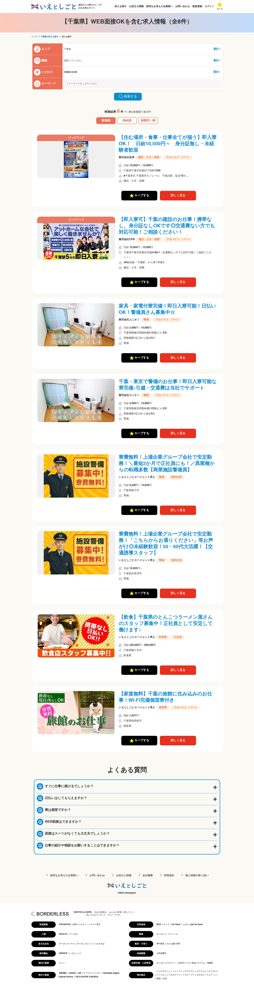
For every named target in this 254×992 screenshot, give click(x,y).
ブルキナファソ (175, 975)
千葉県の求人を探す (49, 37)
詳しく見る (178, 195)
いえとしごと (75, 953)
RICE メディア (162, 925)
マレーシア (189, 975)
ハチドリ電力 (94, 925)
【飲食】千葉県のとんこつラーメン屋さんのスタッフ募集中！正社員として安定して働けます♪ (166, 624)
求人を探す (121, 6)
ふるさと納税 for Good (192, 925)
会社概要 (148, 875)
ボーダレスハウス (67, 944)
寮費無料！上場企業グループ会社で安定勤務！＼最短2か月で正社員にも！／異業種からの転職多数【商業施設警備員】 (167, 463)
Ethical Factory (66, 977)
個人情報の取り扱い (197, 875)
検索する (128, 96)
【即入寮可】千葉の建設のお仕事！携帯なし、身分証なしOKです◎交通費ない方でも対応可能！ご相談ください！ (167, 226)
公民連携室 (161, 953)
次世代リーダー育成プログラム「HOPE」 (196, 963)
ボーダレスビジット (85, 944)
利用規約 (169, 875)
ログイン (209, 6)
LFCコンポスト (80, 925)
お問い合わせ (182, 6)
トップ (34, 37)
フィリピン (161, 975)
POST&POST (65, 925)
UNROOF (63, 953)
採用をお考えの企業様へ (159, 6)
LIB (79, 973)
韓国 (159, 979)
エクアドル (201, 971)
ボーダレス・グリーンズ (167, 934)
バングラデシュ (163, 971)
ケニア (209, 975)
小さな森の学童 (173, 944)
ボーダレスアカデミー (166, 963)
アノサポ (74, 934)
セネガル (200, 975)
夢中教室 (160, 944)
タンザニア (213, 971)
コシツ (62, 963)
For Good (176, 925)
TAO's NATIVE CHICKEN (86, 977)
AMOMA (63, 973)
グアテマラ (189, 971)
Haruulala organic (111, 973)
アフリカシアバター (92, 973)
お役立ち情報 (136, 6)
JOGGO (72, 973)
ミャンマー (177, 971)
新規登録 (197, 6)
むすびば (100, 944)
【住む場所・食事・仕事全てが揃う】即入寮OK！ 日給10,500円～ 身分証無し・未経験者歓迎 (168, 144)
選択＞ (217, 49)
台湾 (165, 979)
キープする (139, 195)
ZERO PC (63, 934)
